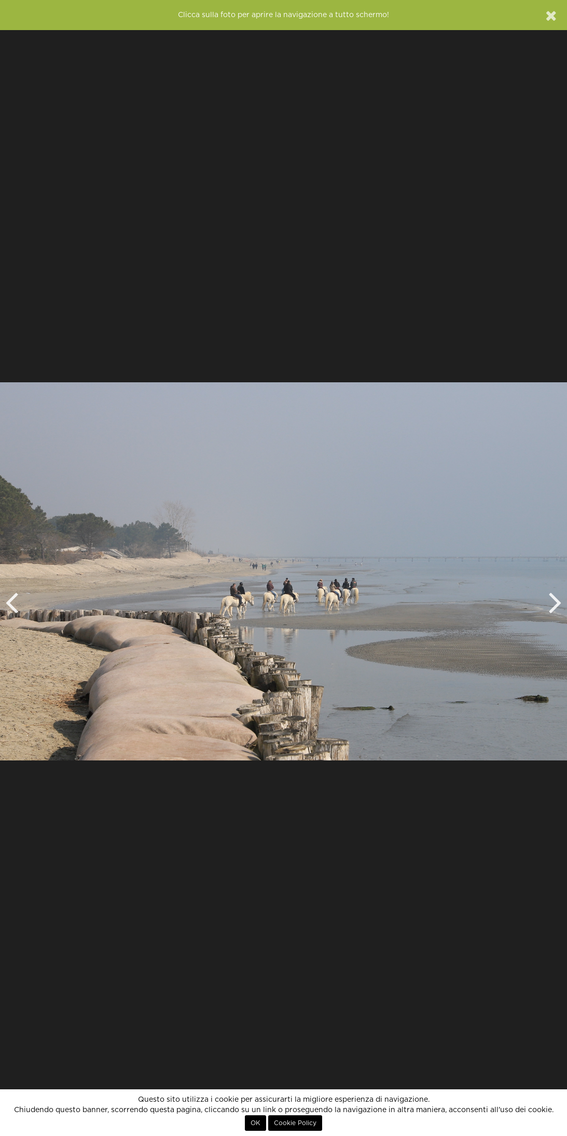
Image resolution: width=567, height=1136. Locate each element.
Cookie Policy (295, 1123)
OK (255, 1123)
